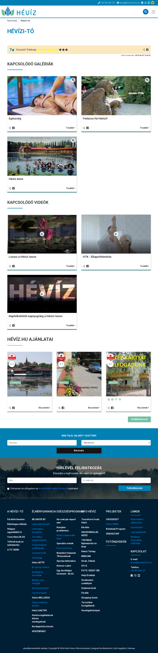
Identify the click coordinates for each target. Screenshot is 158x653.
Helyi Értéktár (88, 575)
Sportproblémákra (66, 561)
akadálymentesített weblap (35, 648)
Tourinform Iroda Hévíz (90, 521)
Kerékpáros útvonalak (37, 574)
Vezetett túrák (39, 553)
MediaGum (107, 648)
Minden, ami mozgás (38, 582)
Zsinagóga (37, 557)
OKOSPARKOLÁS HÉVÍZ (89, 534)
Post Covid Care (64, 548)
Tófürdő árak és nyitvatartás (15, 543)
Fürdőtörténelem (16, 519)
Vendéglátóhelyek (90, 610)
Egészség (15, 118)
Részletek (44, 408)
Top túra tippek (39, 593)
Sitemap (131, 648)
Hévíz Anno (16, 179)
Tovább (70, 128)
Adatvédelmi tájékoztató (137, 521)
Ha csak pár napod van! (66, 521)
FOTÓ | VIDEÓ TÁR (90, 570)
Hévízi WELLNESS (41, 597)
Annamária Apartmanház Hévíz (78, 387)
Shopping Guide (89, 597)
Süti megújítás (120, 648)
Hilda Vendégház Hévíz (24, 387)
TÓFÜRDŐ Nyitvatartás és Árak (89, 543)
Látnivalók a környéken (38, 530)
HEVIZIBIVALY (39, 631)
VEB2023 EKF (112, 533)
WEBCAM (86, 556)
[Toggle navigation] (153, 12)
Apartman (64, 383)
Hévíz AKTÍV (38, 562)
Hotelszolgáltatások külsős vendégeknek (42, 618)
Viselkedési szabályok (87, 582)
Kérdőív (85, 527)
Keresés (79, 450)
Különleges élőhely (17, 524)
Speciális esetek (65, 543)
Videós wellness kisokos (40, 604)
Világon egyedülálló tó (14, 530)
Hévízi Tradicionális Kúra (66, 537)
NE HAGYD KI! (39, 519)
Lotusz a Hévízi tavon (22, 256)
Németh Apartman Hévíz (123, 387)
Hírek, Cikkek (88, 561)
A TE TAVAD (13, 549)
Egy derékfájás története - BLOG (65, 572)
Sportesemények (40, 588)
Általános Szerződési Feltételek (136, 540)
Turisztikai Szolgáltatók (88, 604)
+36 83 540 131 (138, 570)
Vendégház (15, 383)
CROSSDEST (112, 519)
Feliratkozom (134, 488)
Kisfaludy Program (115, 529)
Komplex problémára (63, 529)
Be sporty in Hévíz (40, 567)
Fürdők (85, 593)
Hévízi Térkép (88, 551)
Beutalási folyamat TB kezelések (66, 554)
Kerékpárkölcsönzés (42, 626)
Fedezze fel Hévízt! (95, 118)
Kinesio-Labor (64, 566)
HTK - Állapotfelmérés (97, 256)
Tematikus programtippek (39, 538)
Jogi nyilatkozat (138, 532)
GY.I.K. (84, 566)
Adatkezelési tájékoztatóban (53, 488)
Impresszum (137, 527)
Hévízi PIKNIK (112, 524)
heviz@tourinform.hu (141, 562)
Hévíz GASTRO (39, 610)
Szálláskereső (139, 419)
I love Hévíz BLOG (16, 537)
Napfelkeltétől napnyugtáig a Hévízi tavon (35, 316)
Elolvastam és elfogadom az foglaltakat (42, 488)
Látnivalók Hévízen (41, 524)
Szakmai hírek (88, 588)
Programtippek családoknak (39, 546)
